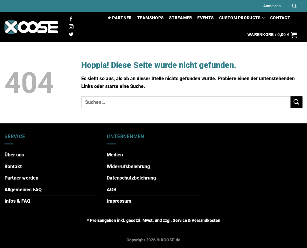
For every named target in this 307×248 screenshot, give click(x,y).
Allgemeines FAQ (23, 189)
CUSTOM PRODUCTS (242, 18)
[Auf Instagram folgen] (71, 27)
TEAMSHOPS (150, 17)
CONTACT (280, 17)
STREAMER (180, 17)
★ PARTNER (119, 17)
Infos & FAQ (17, 201)
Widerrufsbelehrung (128, 166)
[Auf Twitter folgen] (71, 35)
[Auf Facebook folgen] (71, 19)
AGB (111, 189)
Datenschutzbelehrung (131, 178)
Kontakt (13, 166)
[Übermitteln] (297, 102)
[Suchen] (294, 6)
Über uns (14, 155)
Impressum (119, 201)
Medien (115, 155)
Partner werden (21, 178)
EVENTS (205, 17)
